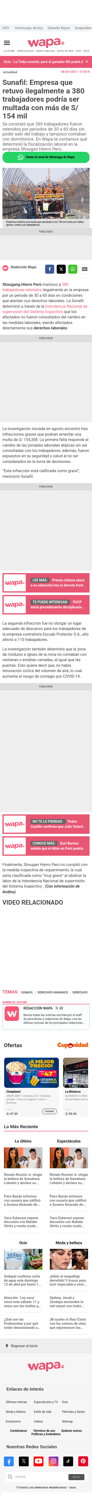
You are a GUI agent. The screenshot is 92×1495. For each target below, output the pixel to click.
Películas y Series (73, 1412)
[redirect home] (46, 47)
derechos (80, 992)
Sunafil (27, 992)
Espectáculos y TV (46, 1402)
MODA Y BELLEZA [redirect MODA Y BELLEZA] (45, 51)
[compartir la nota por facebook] (49, 269)
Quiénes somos (71, 1430)
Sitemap (67, 1421)
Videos (38, 1421)
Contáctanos (18, 1430)
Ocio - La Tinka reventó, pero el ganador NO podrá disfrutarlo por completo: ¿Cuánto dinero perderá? (43, 62)
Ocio (65, 1402)
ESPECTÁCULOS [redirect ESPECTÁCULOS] (25, 51)
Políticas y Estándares (46, 1434)
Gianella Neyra (59, 28)
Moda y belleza (16, 1412)
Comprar (49, 1111)
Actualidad (10, 72)
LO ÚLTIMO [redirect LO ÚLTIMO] (9, 51)
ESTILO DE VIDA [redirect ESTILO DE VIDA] (65, 51)
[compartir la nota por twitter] (61, 269)
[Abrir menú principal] (7, 43)
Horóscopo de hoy (29, 28)
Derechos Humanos (53, 992)
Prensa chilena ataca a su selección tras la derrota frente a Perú (58, 585)
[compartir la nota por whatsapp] (72, 269)
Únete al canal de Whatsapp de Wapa (45, 157)
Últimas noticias (16, 1402)
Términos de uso (44, 1430)
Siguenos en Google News (84, 269)
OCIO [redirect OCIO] (78, 51)
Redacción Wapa (23, 267)
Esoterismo (13, 1421)
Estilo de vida (42, 1412)
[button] (87, 61)
